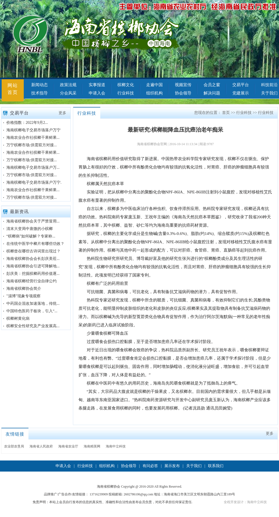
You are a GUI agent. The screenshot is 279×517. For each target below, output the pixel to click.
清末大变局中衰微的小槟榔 (29, 229)
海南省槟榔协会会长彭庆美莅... (33, 259)
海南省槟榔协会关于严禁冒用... (33, 221)
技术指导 (39, 93)
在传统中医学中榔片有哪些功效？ (35, 244)
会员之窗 (212, 85)
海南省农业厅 (68, 446)
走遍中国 (154, 85)
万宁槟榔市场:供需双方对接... (31, 145)
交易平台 (240, 85)
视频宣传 (183, 85)
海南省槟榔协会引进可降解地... (33, 266)
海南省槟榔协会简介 (23, 288)
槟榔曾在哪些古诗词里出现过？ (33, 251)
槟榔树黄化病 (18, 318)
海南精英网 (92, 446)
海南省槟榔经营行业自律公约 (31, 281)
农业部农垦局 (14, 446)
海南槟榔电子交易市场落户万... (33, 167)
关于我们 (194, 466)
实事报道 (97, 85)
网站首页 (12, 89)
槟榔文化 (125, 85)
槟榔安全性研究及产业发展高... (33, 326)
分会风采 (68, 93)
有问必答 (150, 466)
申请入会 (97, 93)
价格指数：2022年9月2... (27, 123)
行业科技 (125, 93)
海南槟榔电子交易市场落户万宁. (34, 182)
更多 (62, 113)
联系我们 (215, 466)
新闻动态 (39, 85)
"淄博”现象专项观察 (23, 296)
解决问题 (212, 93)
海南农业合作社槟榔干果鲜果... (33, 137)
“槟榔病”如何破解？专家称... (30, 236)
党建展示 (240, 93)
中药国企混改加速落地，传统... (33, 303)
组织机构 (154, 93)
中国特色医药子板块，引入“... (31, 311)
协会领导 (183, 93)
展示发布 (172, 466)
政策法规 (68, 85)
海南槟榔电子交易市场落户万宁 (33, 130)
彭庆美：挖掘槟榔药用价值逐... (33, 274)
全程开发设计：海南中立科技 (245, 502)
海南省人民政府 (41, 446)
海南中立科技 (116, 446)
